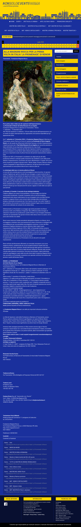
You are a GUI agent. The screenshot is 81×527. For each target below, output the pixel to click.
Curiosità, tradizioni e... (62, 81)
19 (48, 46)
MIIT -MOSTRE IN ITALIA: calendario (64, 513)
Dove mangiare (60, 61)
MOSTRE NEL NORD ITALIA (62, 510)
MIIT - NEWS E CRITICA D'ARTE (63, 517)
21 (53, 46)
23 (58, 46)
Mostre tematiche (60, 520)
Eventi (57, 503)
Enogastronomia (61, 73)
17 (43, 46)
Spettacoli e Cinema (61, 505)
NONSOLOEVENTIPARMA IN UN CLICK (65, 94)
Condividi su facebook (9, 438)
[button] (19, 21)
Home (11, 21)
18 (45, 46)
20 (50, 46)
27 (68, 46)
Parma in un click (61, 89)
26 (65, 46)
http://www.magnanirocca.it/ (11, 428)
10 (25, 46)
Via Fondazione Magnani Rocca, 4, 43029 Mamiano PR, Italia (20, 426)
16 (40, 46)
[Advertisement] (60, 6)
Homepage (58, 502)
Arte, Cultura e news (61, 507)
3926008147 (31, 510)
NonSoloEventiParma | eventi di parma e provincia (21, 4)
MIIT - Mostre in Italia (61, 515)
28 (70, 46)
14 (35, 46)
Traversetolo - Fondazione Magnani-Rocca (15, 58)
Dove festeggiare (61, 69)
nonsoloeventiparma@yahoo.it (31, 503)
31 (78, 46)
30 (75, 46)
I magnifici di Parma (62, 85)
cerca (76, 51)
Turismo (58, 56)
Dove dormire (60, 65)
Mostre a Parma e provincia (51, 30)
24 (60, 46)
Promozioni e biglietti (64, 21)
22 (55, 46)
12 (30, 46)
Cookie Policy (41, 514)
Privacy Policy (33, 514)
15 (38, 46)
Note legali (26, 514)
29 (73, 46)
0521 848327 (7, 430)
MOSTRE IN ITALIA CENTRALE (63, 512)
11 (28, 46)
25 (63, 46)
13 (33, 46)
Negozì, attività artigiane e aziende (66, 77)
